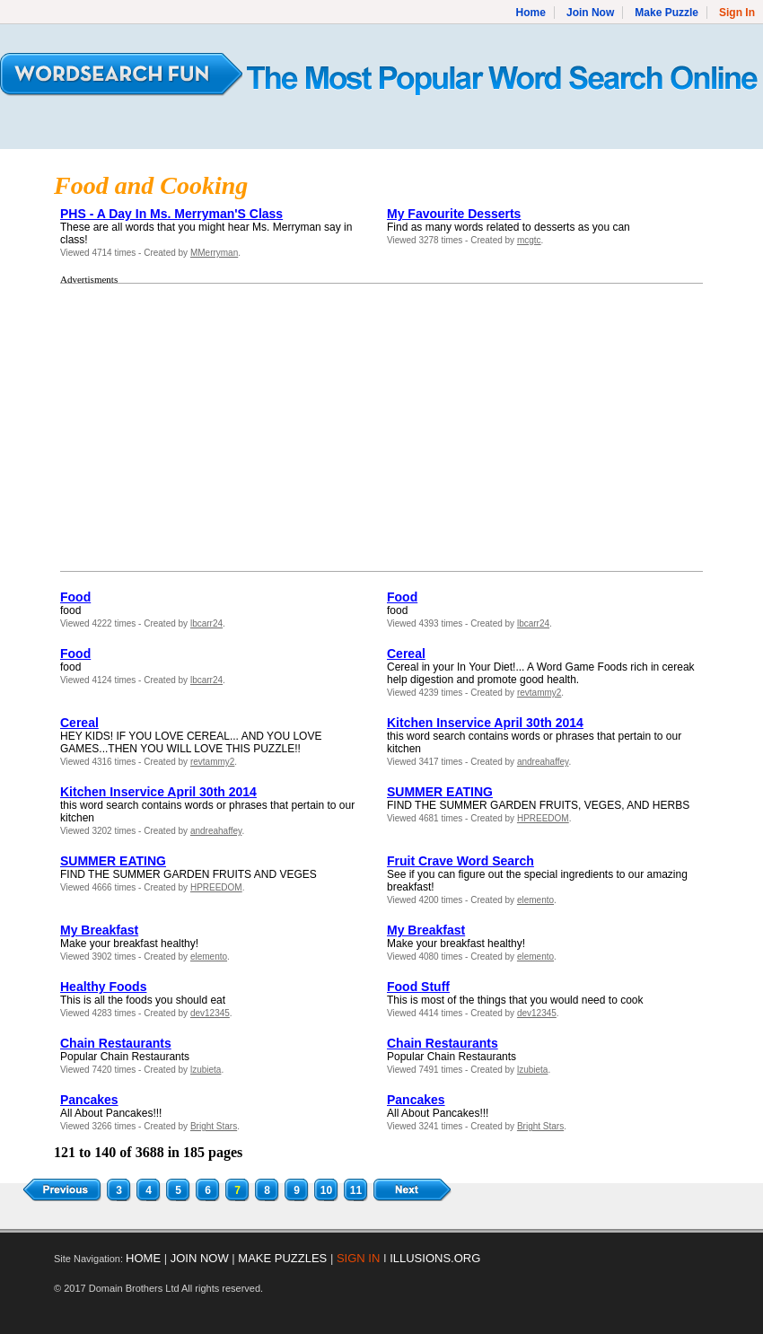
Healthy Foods (103, 986)
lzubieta (205, 1070)
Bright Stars (213, 1126)
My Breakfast (99, 930)
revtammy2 (539, 693)
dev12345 (210, 1013)
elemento (535, 900)
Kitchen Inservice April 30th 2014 (485, 722)
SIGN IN (358, 1258)
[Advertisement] (199, 427)
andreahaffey (542, 762)
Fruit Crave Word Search (460, 861)
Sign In (737, 12)
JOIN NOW (200, 1258)
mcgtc (529, 240)
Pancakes (89, 1100)
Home (531, 12)
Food (75, 597)
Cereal (406, 653)
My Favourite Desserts (454, 213)
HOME (143, 1258)
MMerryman (214, 253)
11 (356, 1190)
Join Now (590, 12)
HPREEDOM (543, 818)
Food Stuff (418, 986)
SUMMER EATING (440, 792)
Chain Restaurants (115, 1043)
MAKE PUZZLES (282, 1258)
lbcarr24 (206, 623)
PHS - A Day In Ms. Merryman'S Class (171, 213)
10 (326, 1190)
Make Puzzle (666, 12)
